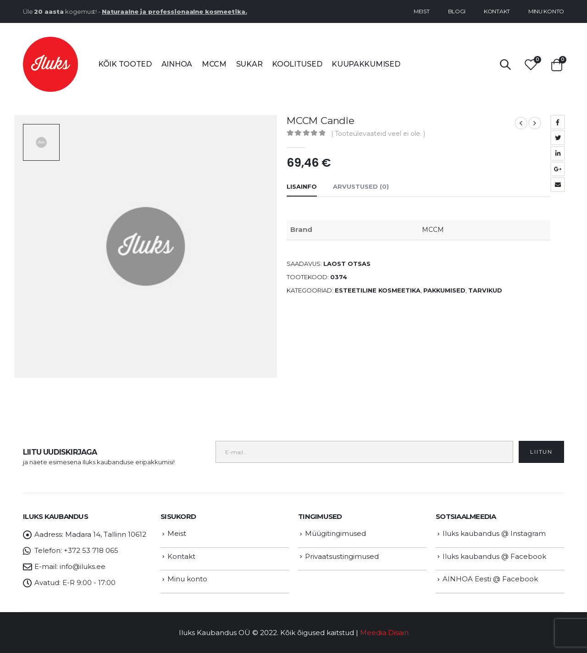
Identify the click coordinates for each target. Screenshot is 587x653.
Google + (557, 169)
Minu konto (546, 11)
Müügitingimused (335, 533)
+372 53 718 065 (91, 550)
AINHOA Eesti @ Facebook (490, 578)
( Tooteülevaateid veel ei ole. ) (378, 133)
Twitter (557, 137)
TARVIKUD (485, 290)
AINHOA (176, 64)
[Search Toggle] (505, 64)
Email (557, 184)
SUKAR (249, 64)
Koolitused (297, 64)
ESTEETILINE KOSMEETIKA (378, 290)
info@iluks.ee (82, 566)
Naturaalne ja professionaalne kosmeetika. (174, 11)
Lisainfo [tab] (302, 186)
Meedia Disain (384, 632)
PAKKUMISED (444, 290)
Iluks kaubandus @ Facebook (494, 556)
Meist (422, 11)
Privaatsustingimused (342, 556)
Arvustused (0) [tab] (361, 186)
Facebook (557, 122)
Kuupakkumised (366, 64)
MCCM (214, 64)
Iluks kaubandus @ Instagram (494, 533)
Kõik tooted (125, 64)
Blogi (457, 11)
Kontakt (497, 11)
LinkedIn (557, 153)
